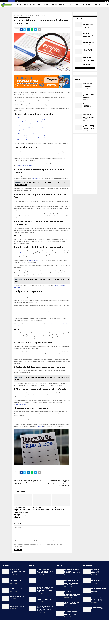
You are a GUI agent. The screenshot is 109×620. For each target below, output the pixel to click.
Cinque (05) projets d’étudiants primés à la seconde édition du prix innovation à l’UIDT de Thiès (27, 482)
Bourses (54, 4)
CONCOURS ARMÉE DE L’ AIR (17, 597)
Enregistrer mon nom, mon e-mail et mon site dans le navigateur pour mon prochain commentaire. (39, 545)
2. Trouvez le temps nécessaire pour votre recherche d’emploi (32, 120)
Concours (46, 4)
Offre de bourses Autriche (43, 579)
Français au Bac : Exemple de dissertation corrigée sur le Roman (88, 34)
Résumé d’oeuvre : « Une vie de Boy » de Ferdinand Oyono (88, 42)
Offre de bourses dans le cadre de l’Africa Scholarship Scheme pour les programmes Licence (45, 589)
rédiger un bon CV (25, 151)
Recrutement (96, 4)
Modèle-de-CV (22, 165)
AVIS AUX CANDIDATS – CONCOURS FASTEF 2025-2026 (17, 605)
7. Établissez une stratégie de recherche (26, 134)
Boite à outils (21, 17)
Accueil (19, 4)
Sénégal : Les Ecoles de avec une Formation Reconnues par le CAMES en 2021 (89, 25)
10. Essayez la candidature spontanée (26, 140)
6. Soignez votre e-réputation (23, 130)
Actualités (27, 4)
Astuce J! (21, 126)
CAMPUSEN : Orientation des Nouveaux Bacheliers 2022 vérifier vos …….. (71, 603)
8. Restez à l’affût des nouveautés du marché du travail (30, 136)
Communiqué (37, 4)
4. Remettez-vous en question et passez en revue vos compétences (34, 124)
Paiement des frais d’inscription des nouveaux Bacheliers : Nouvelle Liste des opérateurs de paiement (72, 593)
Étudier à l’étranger (74, 4)
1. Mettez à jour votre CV (22, 118)
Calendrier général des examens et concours (16, 589)
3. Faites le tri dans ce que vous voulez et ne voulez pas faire (32, 122)
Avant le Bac (86, 4)
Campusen (62, 4)
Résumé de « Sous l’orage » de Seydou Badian (88, 50)
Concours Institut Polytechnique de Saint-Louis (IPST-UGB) (17, 571)
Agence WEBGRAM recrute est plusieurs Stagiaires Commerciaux (88, 95)
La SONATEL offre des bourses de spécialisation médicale (44, 598)
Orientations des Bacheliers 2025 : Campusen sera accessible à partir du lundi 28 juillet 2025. (72, 572)
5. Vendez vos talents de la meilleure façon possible (29, 128)
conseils (40, 426)
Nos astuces (27, 17)
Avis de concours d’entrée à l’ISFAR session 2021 (60, 509)
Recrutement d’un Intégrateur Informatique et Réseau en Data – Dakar (89, 106)
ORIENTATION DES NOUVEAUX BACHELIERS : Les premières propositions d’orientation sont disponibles (71, 583)
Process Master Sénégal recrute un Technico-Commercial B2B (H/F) (88, 117)
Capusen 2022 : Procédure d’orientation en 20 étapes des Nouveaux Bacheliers (71, 613)
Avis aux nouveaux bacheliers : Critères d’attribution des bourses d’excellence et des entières (45, 608)
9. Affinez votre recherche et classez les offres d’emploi (30, 138)
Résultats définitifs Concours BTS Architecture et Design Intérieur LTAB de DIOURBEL (41, 509)
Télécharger (29, 165)
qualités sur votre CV (34, 260)
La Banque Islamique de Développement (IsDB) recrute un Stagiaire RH (89, 127)
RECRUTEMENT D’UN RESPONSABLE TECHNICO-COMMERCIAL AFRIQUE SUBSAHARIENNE (37, 1)
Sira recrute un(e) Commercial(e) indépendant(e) (87, 85)
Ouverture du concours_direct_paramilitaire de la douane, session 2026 (17, 580)
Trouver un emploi (36, 178)
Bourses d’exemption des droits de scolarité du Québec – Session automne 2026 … (45, 571)
